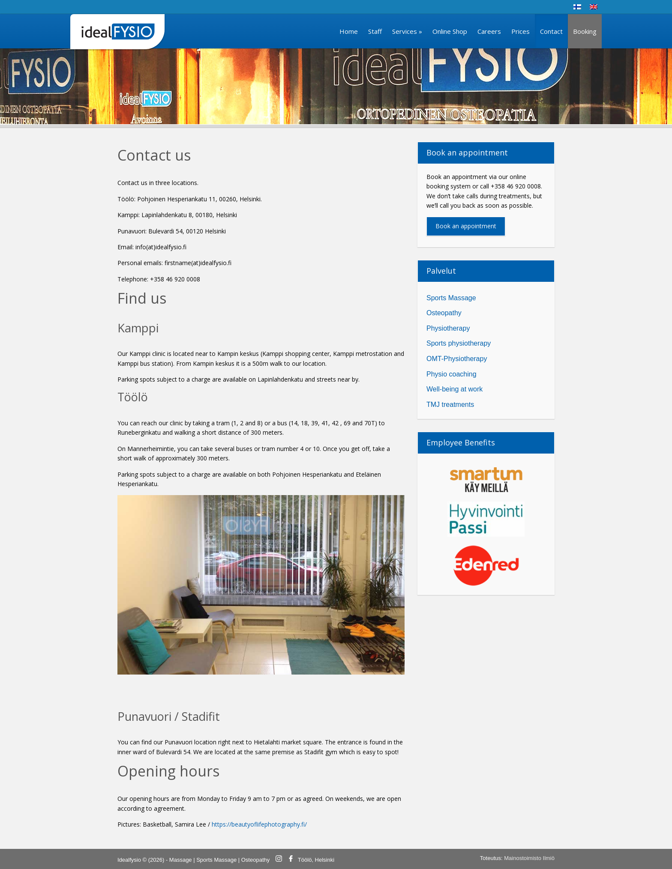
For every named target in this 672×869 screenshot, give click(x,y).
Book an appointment (465, 226)
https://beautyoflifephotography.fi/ (259, 824)
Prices (520, 31)
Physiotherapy (448, 328)
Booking (585, 31)
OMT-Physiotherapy (456, 358)
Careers (489, 31)
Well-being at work (454, 389)
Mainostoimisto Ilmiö (529, 858)
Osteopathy (444, 313)
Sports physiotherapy (458, 343)
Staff (375, 31)
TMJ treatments (450, 404)
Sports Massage (451, 298)
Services (407, 31)
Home (348, 31)
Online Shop (449, 31)
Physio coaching (451, 374)
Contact (551, 31)
